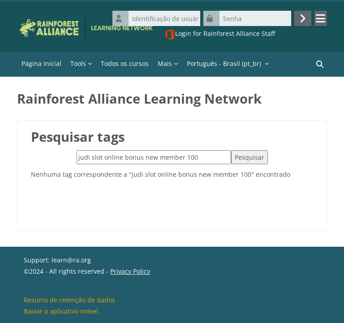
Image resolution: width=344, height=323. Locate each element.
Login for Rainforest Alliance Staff (219, 34)
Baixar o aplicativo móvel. (62, 311)
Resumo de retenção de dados (69, 300)
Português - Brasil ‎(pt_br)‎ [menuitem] (224, 63)
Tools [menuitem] (78, 63)
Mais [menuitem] (165, 63)
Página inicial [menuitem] (41, 63)
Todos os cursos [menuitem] (125, 63)
